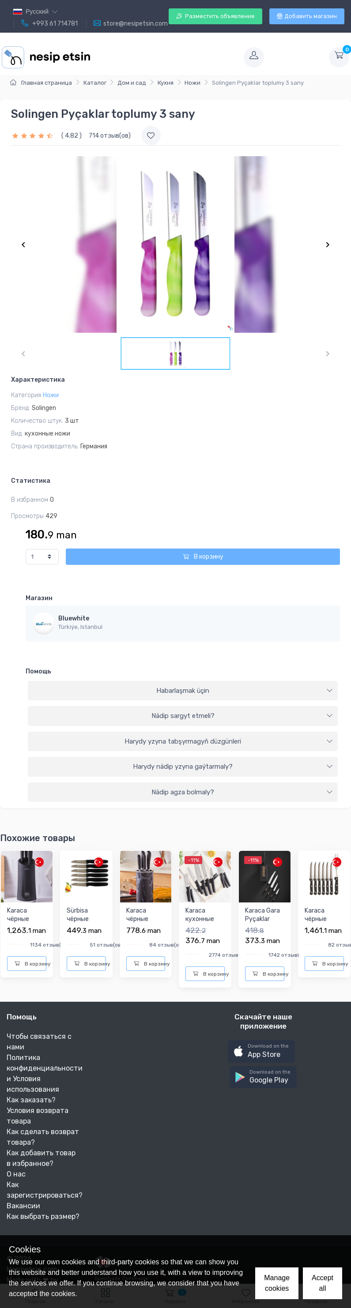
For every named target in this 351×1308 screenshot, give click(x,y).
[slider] (33, 135)
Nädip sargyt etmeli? (242, 716)
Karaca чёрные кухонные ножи (21, 923)
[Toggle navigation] (166, 57)
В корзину (203, 556)
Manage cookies (277, 1283)
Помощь (38, 671)
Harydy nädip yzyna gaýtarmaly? (233, 767)
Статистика (30, 481)
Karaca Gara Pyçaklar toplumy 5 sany (262, 923)
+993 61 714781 (49, 23)
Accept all (322, 1283)
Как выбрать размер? (43, 1216)
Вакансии (23, 1206)
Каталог (94, 82)
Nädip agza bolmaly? (242, 792)
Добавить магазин (307, 16)
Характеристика (38, 379)
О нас (16, 1174)
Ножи (192, 82)
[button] (261, 1051)
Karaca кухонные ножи (199, 919)
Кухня (166, 82)
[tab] (183, 691)
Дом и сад (131, 82)
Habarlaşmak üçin (244, 691)
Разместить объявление (215, 16)
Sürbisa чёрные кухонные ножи (81, 923)
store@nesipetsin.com (131, 23)
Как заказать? (31, 1100)
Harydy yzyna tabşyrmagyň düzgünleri (229, 741)
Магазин (39, 598)
